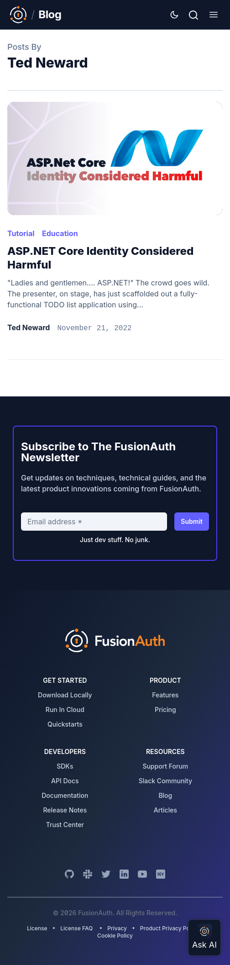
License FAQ (76, 928)
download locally (65, 695)
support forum (165, 766)
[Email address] (94, 521)
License (38, 928)
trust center (65, 824)
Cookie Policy (115, 935)
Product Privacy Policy (169, 928)
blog (165, 795)
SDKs (65, 766)
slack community (165, 781)
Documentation (65, 795)
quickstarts (65, 724)
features (165, 695)
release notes (65, 810)
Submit (192, 521)
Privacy (117, 928)
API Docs (65, 781)
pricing (165, 709)
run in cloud (65, 709)
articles (165, 810)
